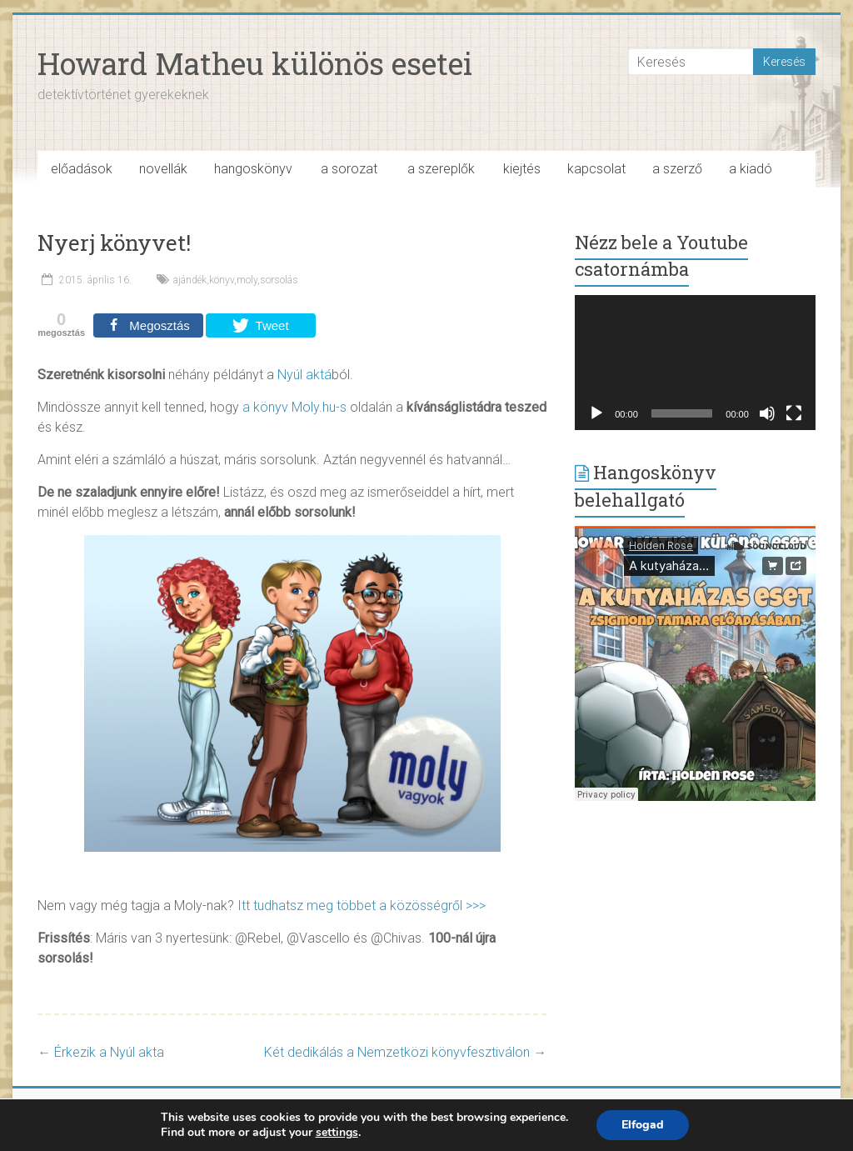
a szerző (677, 169)
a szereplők (441, 169)
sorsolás (279, 280)
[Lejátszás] (596, 413)
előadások (81, 169)
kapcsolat (596, 169)
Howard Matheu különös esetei (254, 63)
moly (247, 280)
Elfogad (642, 1125)
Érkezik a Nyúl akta (100, 1052)
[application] (695, 362)
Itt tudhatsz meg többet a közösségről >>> (361, 905)
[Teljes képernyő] (794, 413)
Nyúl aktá (304, 375)
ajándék (190, 280)
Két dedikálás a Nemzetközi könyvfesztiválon (405, 1052)
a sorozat (349, 169)
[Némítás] (767, 413)
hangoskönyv (253, 169)
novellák (163, 169)
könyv (221, 280)
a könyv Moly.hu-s (294, 407)
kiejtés (522, 169)
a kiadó (750, 169)
